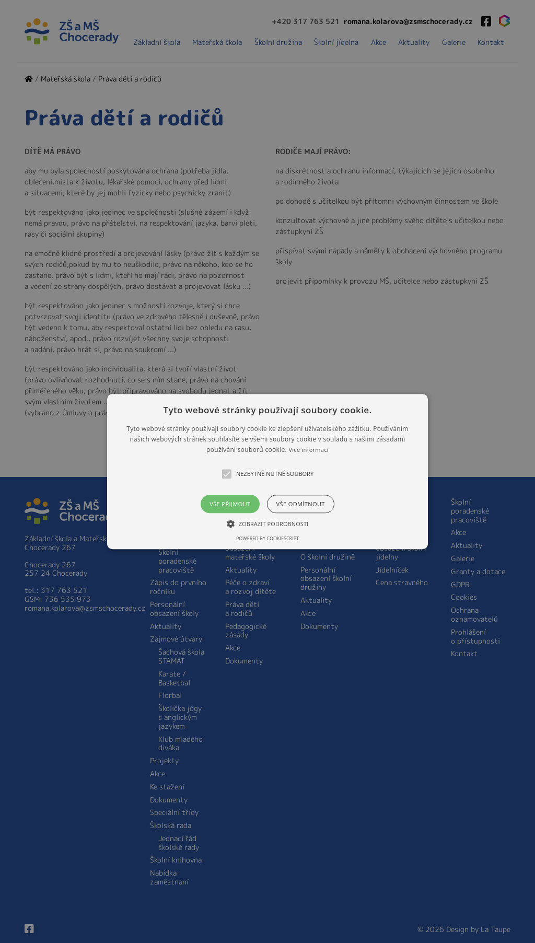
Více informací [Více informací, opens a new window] (308, 450)
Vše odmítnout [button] (300, 504)
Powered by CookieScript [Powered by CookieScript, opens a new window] (267, 538)
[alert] (267, 471)
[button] (267, 471)
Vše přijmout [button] (230, 504)
